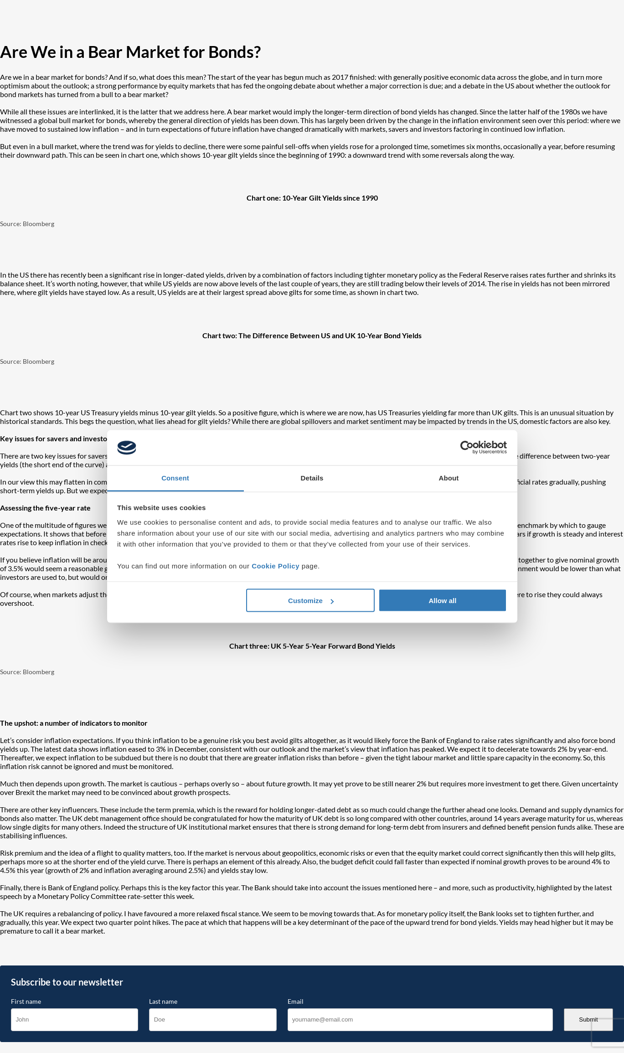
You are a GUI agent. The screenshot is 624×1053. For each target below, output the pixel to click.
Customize (311, 600)
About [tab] (449, 477)
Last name (163, 1001)
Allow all (443, 600)
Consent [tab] (175, 477)
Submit (588, 1019)
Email (296, 1001)
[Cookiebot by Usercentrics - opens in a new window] (467, 447)
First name (26, 1001)
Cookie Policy (275, 565)
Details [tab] (312, 477)
